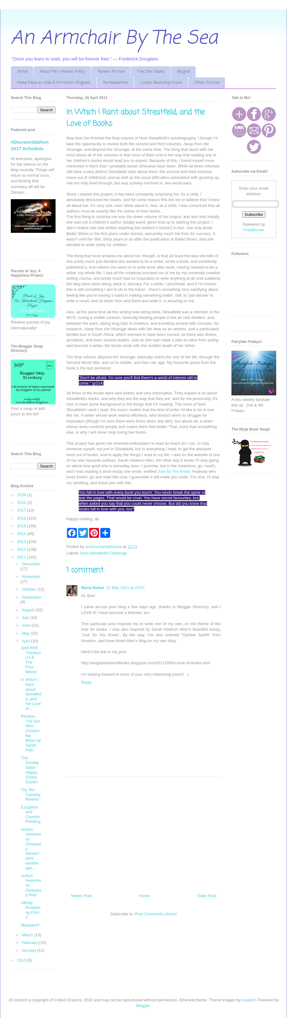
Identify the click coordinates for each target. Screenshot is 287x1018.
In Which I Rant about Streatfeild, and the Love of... (31, 694)
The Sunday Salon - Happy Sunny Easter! (30, 770)
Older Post (206, 895)
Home (22, 72)
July (26, 617)
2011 (22, 557)
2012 (22, 549)
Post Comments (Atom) (156, 914)
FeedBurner (253, 230)
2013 (22, 541)
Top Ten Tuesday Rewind (30, 794)
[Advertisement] (143, 832)
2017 (22, 510)
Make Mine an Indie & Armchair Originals (54, 83)
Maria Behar (92, 587)
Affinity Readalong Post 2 (30, 910)
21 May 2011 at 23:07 (125, 587)
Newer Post (81, 895)
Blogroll (183, 72)
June (27, 625)
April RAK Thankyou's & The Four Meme (31, 659)
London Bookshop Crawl (161, 83)
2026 (22, 495)
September (32, 597)
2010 (22, 960)
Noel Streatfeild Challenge (104, 553)
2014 (22, 533)
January (29, 950)
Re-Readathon (115, 83)
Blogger (143, 1005)
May (26, 633)
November (31, 576)
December (31, 564)
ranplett (248, 1000)
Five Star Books (151, 72)
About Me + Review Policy (62, 72)
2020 (22, 502)
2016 (22, 518)
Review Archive (111, 72)
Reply (86, 682)
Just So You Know (174, 471)
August (28, 610)
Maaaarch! (30, 925)
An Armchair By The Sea (114, 38)
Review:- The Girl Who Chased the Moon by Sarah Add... (31, 733)
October (29, 589)
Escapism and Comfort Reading (30, 814)
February (30, 942)
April (26, 641)
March (28, 935)
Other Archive (206, 83)
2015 (22, 526)
